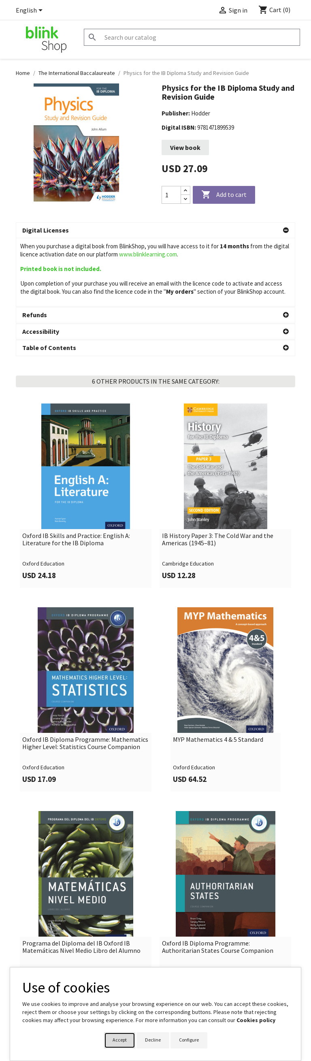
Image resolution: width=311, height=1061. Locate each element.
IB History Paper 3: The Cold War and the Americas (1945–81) (217, 471)
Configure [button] (189, 1040)
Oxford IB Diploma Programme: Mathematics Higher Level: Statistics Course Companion (85, 675)
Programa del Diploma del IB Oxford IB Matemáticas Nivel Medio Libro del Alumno (81, 878)
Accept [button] (120, 1040)
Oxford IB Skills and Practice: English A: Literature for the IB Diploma (76, 471)
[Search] (192, 37)
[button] (155, 230)
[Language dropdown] (30, 11)
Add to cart (224, 195)
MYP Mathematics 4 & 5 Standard (218, 671)
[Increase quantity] (185, 190)
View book (185, 147)
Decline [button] (153, 1040)
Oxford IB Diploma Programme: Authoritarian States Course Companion (217, 878)
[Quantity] (171, 195)
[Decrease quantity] (185, 199)
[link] (86, 427)
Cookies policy (255, 1020)
